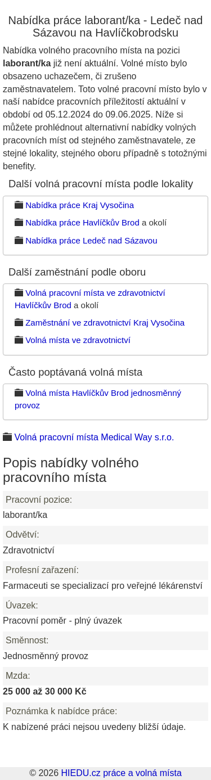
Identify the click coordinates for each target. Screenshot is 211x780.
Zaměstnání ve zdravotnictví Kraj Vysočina (105, 322)
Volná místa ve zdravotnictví (78, 340)
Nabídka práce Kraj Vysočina (79, 205)
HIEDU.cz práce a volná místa (121, 773)
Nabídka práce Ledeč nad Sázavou (91, 240)
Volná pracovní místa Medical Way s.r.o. (94, 437)
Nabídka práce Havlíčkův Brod (82, 222)
